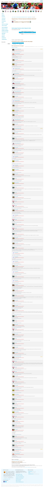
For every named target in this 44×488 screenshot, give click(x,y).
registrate (29, 467)
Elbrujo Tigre (16, 87)
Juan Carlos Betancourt (17, 53)
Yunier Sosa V (16, 429)
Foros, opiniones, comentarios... (19, 475)
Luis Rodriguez (16, 284)
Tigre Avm (16, 178)
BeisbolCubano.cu (32, 471)
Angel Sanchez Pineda (17, 100)
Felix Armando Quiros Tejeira (18, 128)
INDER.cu (31, 472)
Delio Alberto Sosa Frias (17, 68)
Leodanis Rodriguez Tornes (18, 119)
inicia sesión (26, 467)
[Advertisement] (27, 14)
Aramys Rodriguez (17, 169)
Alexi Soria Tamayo (17, 73)
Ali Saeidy (16, 205)
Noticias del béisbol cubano (19, 474)
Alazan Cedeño (16, 59)
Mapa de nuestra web (18, 480)
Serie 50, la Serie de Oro (18, 479)
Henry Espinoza (16, 156)
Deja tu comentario (14, 47)
